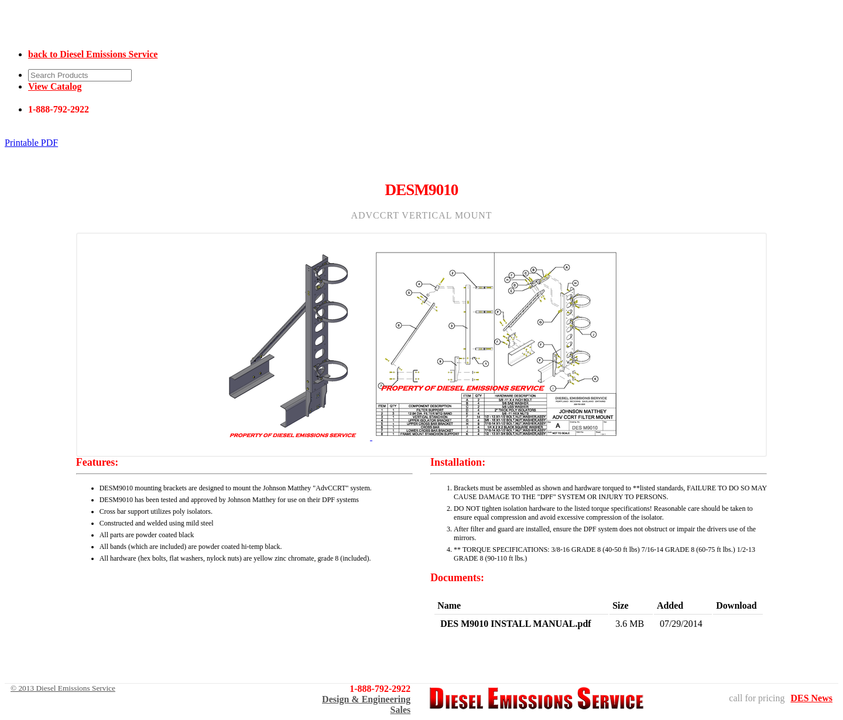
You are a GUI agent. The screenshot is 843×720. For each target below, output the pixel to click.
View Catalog (54, 86)
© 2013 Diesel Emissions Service (63, 688)
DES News (811, 698)
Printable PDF (31, 143)
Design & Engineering (366, 699)
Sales (400, 710)
